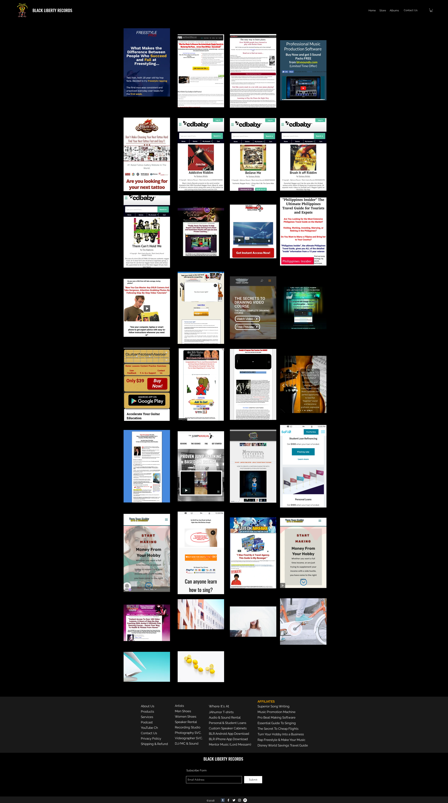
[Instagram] (239, 800)
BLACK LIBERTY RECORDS (52, 10)
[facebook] (228, 800)
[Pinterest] (245, 800)
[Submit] (253, 779)
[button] (431, 10)
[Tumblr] (223, 800)
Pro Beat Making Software (276, 717)
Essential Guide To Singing (277, 723)
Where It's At (219, 706)
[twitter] (234, 800)
